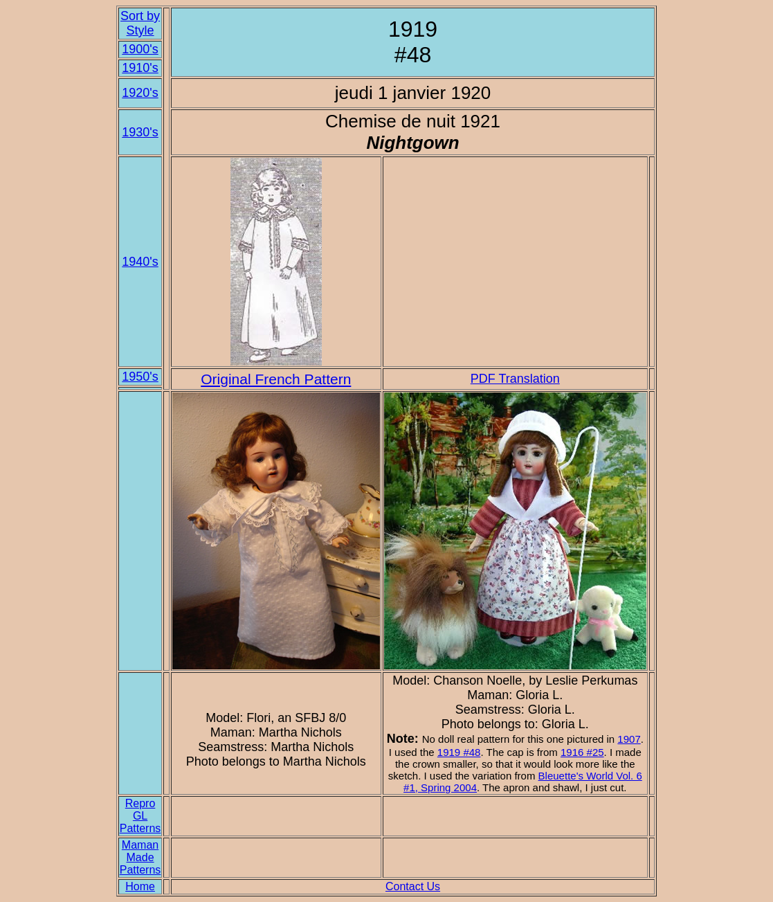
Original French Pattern (276, 379)
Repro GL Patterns (140, 815)
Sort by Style (140, 23)
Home (140, 886)
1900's (140, 49)
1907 (628, 739)
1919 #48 (459, 752)
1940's (140, 262)
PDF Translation (515, 379)
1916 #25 (582, 752)
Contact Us (412, 886)
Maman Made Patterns (140, 857)
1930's (140, 132)
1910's (140, 68)
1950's (140, 377)
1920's (140, 93)
